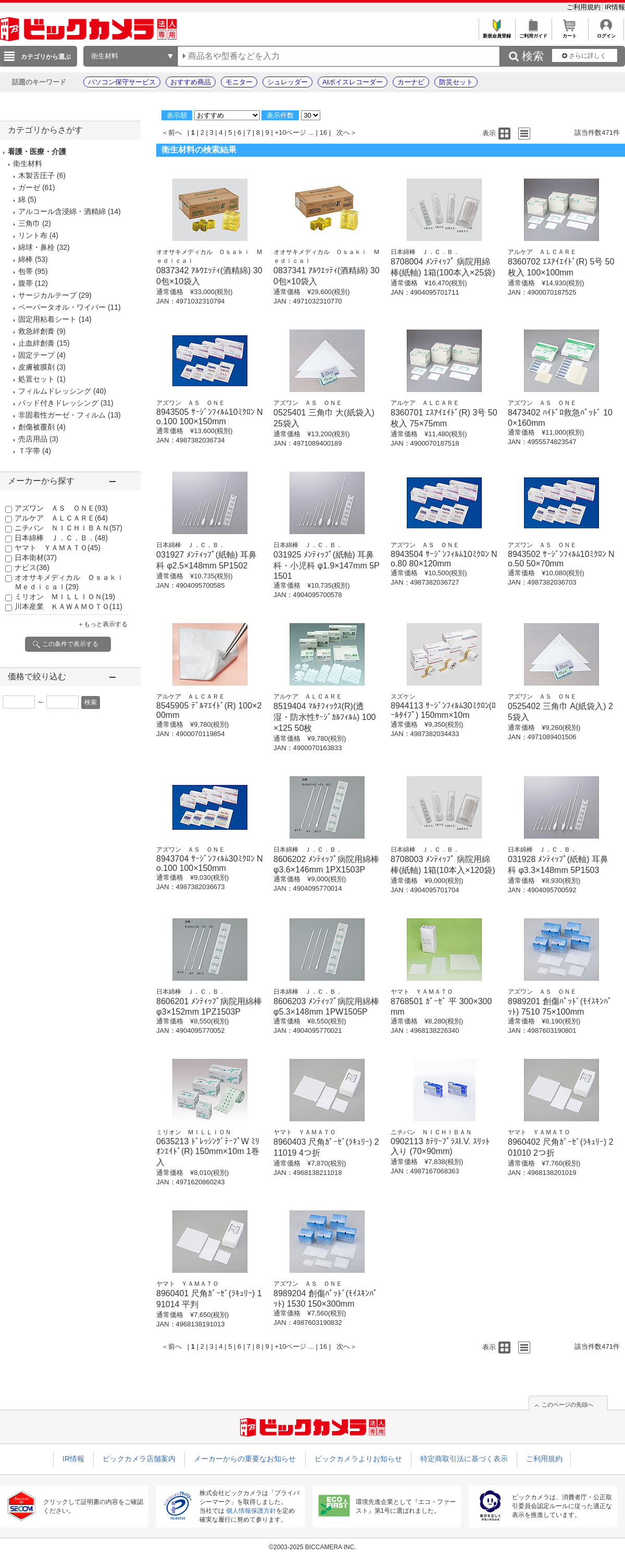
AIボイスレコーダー (352, 82)
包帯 (25, 271)
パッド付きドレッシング (58, 403)
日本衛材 (36, 557)
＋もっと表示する (103, 624)
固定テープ (36, 355)
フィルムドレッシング (54, 391)
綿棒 (25, 259)
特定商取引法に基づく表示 (464, 1458)
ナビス (32, 567)
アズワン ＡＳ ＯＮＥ (61, 508)
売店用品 (32, 439)
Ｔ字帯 (29, 451)
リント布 (32, 235)
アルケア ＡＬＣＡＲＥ (61, 518)
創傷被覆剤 (36, 427)
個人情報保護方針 (251, 1510)
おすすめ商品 (190, 82)
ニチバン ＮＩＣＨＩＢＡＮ (68, 528)
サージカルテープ (47, 295)
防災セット (456, 82)
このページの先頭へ (567, 1404)
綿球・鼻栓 (36, 247)
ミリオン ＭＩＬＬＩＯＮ (65, 596)
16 (323, 132)
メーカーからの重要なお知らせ (245, 1458)
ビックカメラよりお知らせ (358, 1458)
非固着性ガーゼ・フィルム (62, 415)
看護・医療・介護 (37, 151)
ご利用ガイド (533, 33)
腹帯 (25, 283)
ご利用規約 (585, 7)
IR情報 (615, 7)
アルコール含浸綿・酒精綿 (62, 211)
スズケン (403, 696)
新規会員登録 (497, 33)
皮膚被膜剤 (36, 367)
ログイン (606, 33)
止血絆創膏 (36, 343)
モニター (239, 82)
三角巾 (29, 223)
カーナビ (410, 82)
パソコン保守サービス (122, 82)
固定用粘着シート (47, 319)
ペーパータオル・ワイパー (62, 307)
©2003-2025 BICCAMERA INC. (312, 1547)
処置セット (36, 379)
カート (569, 33)
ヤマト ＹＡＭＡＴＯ (58, 547)
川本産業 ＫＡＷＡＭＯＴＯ (68, 606)
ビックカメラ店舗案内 (139, 1458)
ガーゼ (29, 187)
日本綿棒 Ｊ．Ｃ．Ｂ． (61, 538)
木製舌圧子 (36, 175)
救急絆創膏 (36, 331)
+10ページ (290, 132)
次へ (343, 132)
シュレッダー (287, 82)
